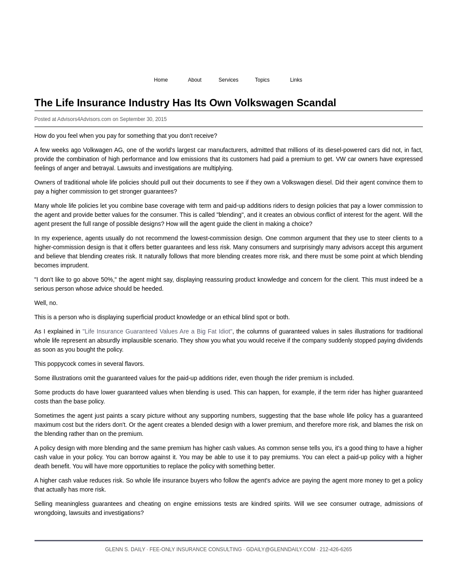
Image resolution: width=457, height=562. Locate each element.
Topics (262, 80)
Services (228, 80)
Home (161, 80)
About (194, 80)
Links (296, 80)
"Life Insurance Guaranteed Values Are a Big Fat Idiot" (157, 331)
